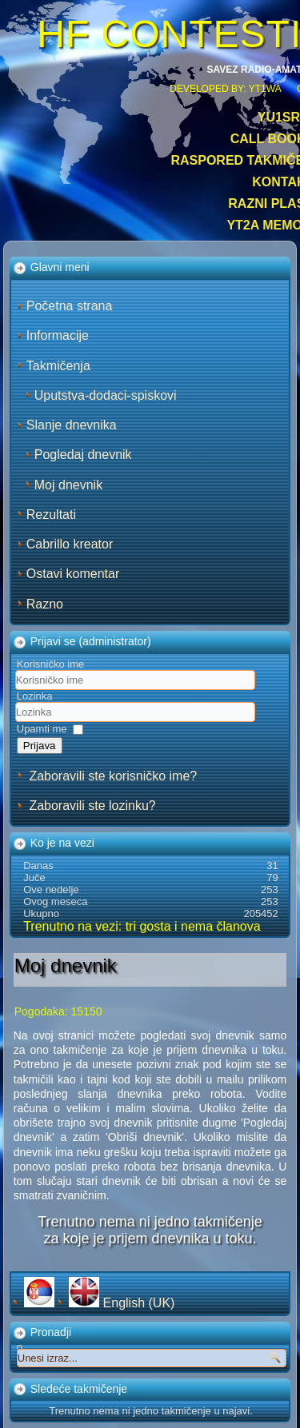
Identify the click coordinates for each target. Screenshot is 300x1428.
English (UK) (121, 1303)
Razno (44, 604)
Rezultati (51, 514)
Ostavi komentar (72, 573)
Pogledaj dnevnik (83, 454)
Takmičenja (58, 366)
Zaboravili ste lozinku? (92, 805)
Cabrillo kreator (69, 544)
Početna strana (69, 306)
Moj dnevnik (68, 485)
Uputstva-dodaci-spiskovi (105, 395)
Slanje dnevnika (71, 425)
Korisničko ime (51, 664)
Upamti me (42, 729)
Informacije (57, 335)
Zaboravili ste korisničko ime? (113, 776)
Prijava (39, 746)
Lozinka (35, 696)
